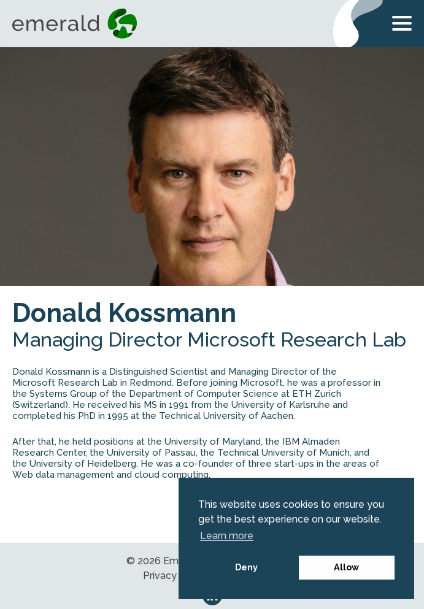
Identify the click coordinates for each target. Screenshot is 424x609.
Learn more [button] (226, 536)
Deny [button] (246, 567)
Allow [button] (346, 567)
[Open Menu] (402, 26)
